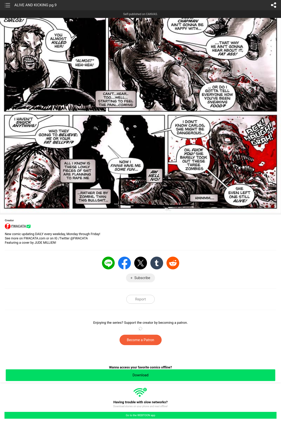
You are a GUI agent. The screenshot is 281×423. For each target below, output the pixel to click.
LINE (108, 263)
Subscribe (142, 278)
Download (140, 375)
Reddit (172, 263)
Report (140, 299)
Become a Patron (140, 340)
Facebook (124, 263)
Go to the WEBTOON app (140, 415)
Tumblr (156, 263)
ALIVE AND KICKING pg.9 (35, 5)
